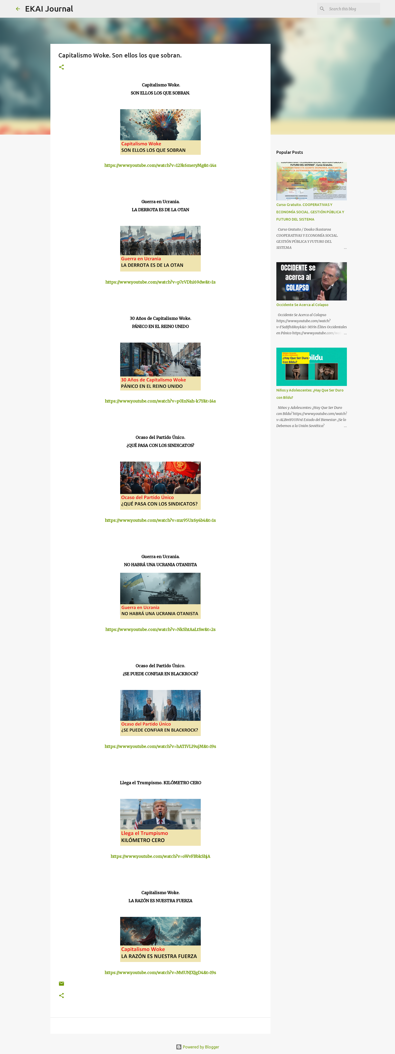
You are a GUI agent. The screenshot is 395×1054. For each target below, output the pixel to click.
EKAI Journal (49, 8)
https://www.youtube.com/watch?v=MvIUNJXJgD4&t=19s (160, 972)
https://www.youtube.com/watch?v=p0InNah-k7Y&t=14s (160, 401)
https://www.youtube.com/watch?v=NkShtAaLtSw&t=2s (160, 629)
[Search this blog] (353, 9)
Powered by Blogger (197, 1047)
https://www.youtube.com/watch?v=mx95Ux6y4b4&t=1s (160, 520)
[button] (61, 67)
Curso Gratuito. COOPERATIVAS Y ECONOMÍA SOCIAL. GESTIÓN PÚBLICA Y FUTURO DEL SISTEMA (310, 212)
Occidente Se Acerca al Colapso (302, 305)
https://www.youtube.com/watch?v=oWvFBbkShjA (160, 856)
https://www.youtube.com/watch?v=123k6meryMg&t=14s (160, 165)
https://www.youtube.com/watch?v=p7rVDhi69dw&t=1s (160, 282)
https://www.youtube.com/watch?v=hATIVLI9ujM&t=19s (160, 746)
